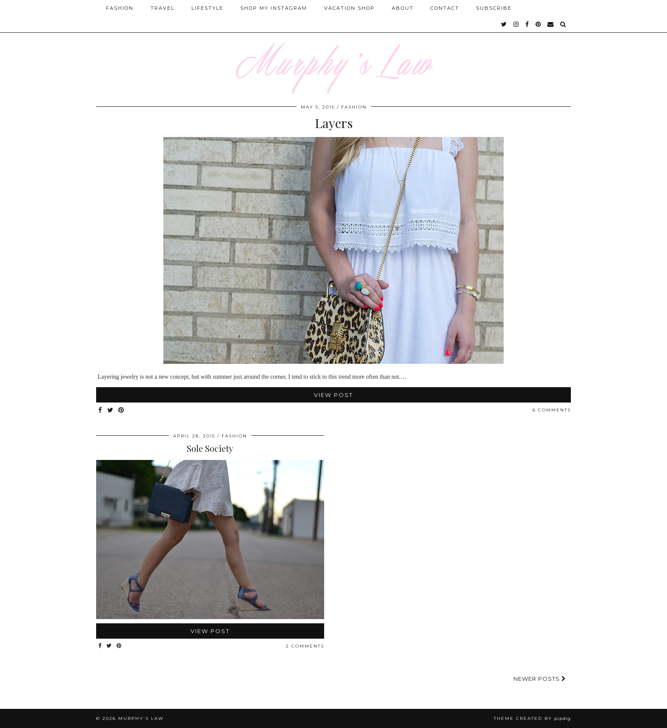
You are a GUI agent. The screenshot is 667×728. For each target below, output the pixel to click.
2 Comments (305, 646)
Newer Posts (539, 678)
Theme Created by (532, 718)
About (402, 8)
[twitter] (504, 24)
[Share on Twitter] (110, 410)
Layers (334, 122)
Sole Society (210, 448)
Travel (162, 8)
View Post (333, 394)
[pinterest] (539, 24)
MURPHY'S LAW (141, 718)
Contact (444, 8)
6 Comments (552, 410)
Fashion (120, 8)
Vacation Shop (349, 8)
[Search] (563, 24)
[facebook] (527, 24)
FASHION (354, 107)
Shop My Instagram (273, 8)
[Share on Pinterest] (121, 410)
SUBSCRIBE (494, 8)
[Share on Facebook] (100, 410)
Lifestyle (207, 8)
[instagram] (516, 24)
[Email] (550, 24)
